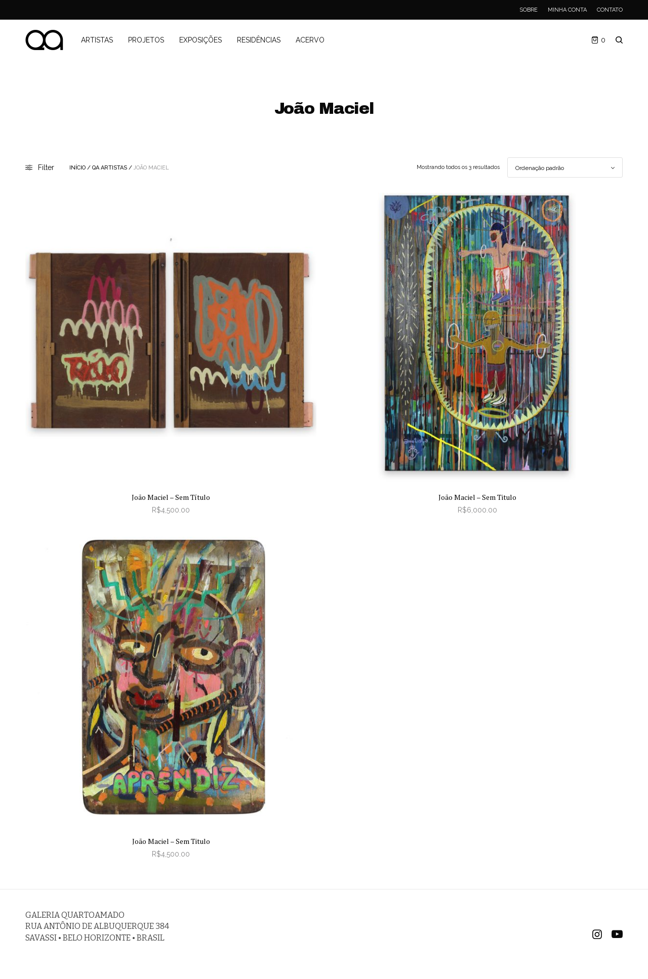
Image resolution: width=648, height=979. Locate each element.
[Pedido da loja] (565, 167)
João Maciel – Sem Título (171, 497)
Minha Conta (567, 10)
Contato (610, 10)
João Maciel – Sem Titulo (477, 497)
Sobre (528, 10)
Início (77, 168)
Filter (39, 167)
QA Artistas (109, 168)
